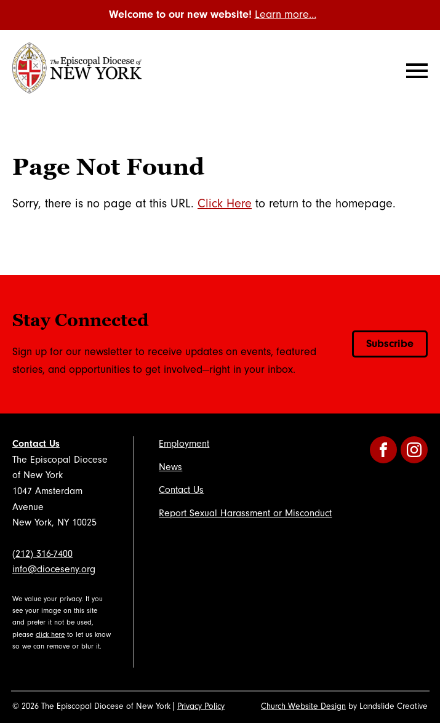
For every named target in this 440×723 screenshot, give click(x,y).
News (170, 467)
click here (50, 635)
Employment (184, 443)
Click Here (225, 203)
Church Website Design (303, 706)
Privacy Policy (201, 706)
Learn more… (285, 14)
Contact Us (36, 443)
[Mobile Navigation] (414, 70)
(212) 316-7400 (42, 553)
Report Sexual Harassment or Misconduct (245, 513)
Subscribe (390, 343)
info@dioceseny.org (53, 569)
